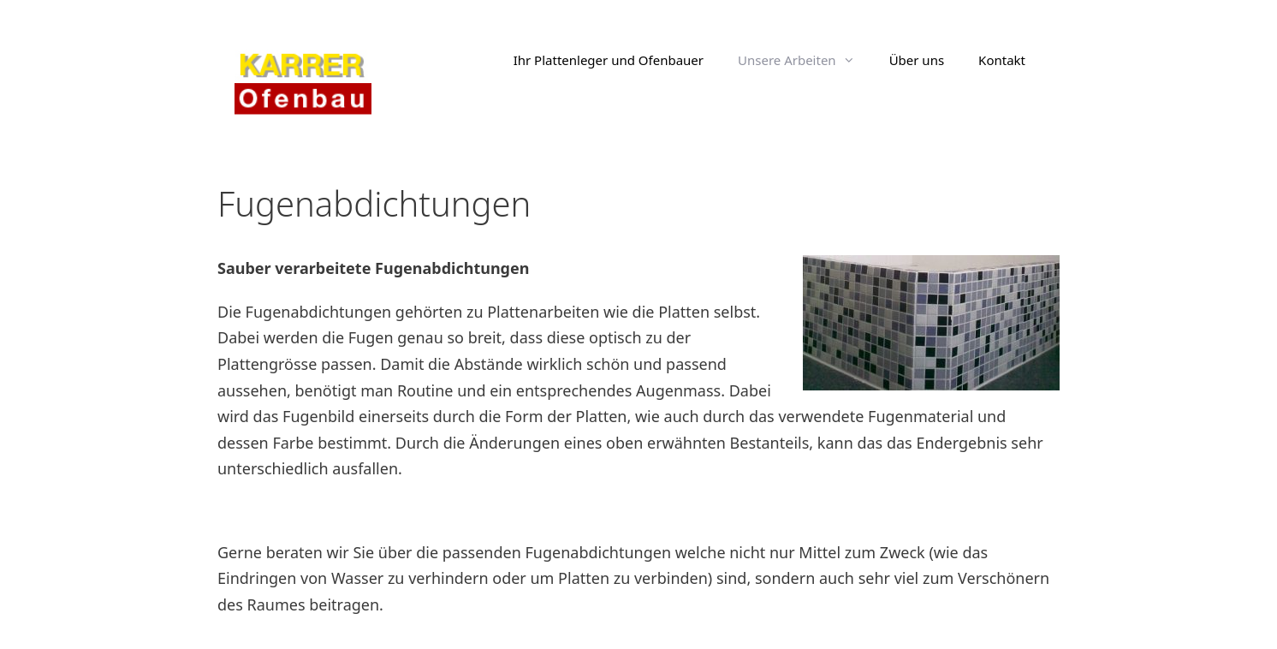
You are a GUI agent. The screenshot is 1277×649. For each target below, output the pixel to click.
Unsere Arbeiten (805, 60)
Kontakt (1001, 59)
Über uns (916, 59)
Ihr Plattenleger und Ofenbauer (609, 59)
